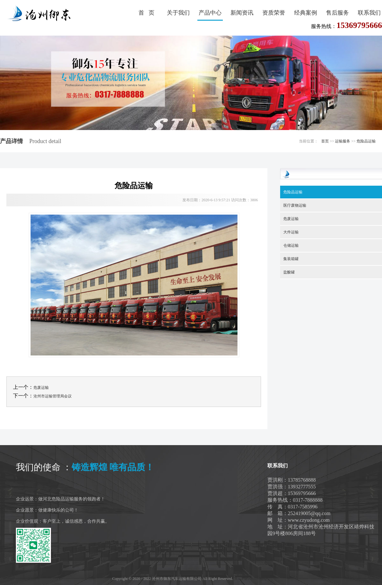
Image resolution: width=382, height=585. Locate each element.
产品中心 (210, 13)
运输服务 (342, 141)
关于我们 (178, 13)
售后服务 (337, 13)
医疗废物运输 (294, 205)
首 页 (146, 13)
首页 (325, 141)
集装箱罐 (291, 259)
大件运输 (291, 232)
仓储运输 (291, 245)
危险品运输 (366, 141)
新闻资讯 (241, 13)
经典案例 (305, 13)
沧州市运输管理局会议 (52, 396)
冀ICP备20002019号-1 (252, 578)
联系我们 (369, 13)
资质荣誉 (273, 13)
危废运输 (41, 387)
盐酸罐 (289, 272)
